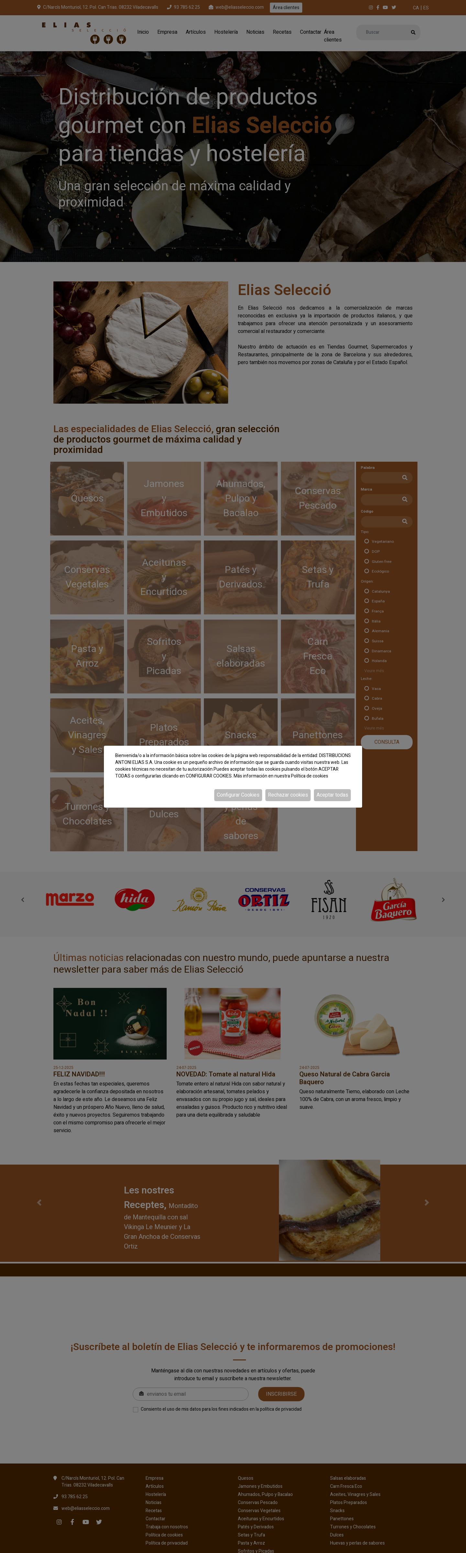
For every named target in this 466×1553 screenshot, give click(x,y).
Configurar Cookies (238, 795)
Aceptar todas (332, 795)
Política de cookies (309, 776)
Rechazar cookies (288, 795)
